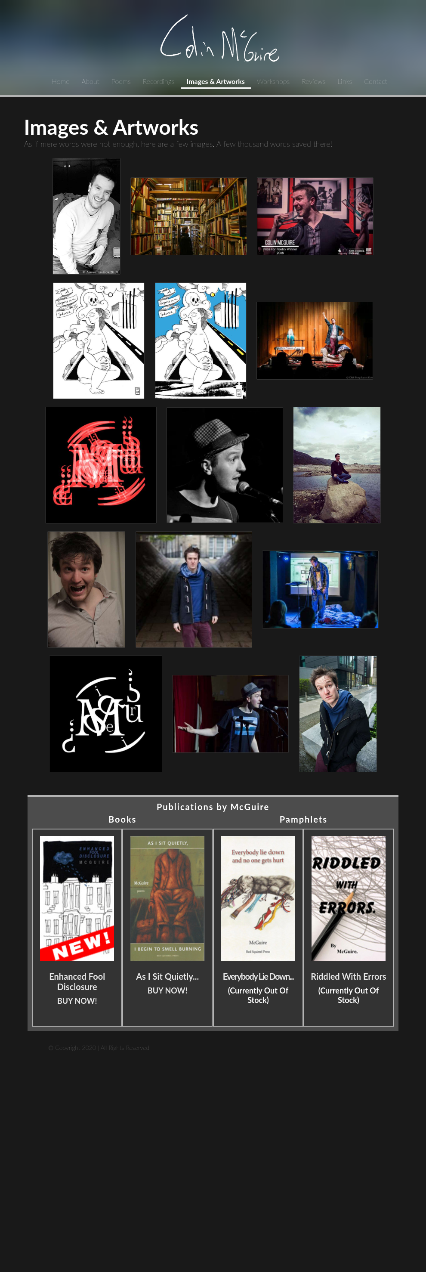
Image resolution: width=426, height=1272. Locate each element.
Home (60, 81)
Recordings (159, 81)
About (90, 81)
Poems (121, 81)
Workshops (273, 81)
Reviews (313, 81)
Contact (375, 81)
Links (344, 81)
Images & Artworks (216, 81)
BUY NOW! (77, 1001)
